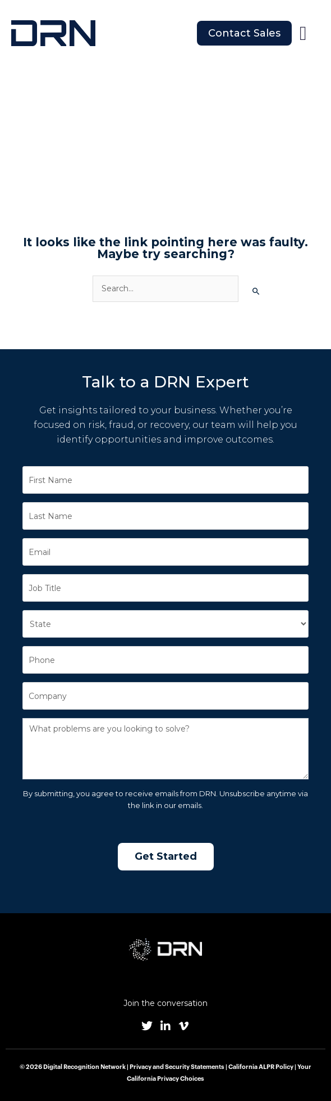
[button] (303, 33)
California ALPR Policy (260, 1067)
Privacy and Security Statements (177, 1067)
